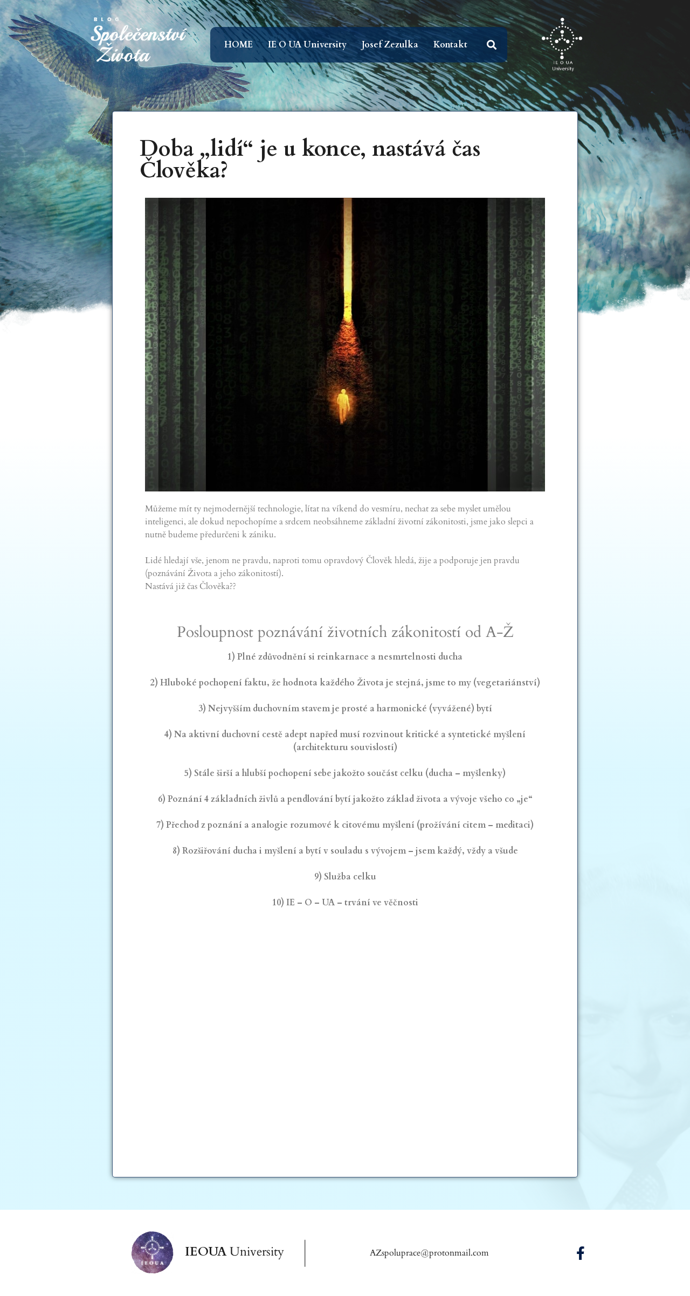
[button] (492, 45)
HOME (238, 45)
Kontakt (450, 45)
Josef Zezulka (390, 45)
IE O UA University (307, 45)
